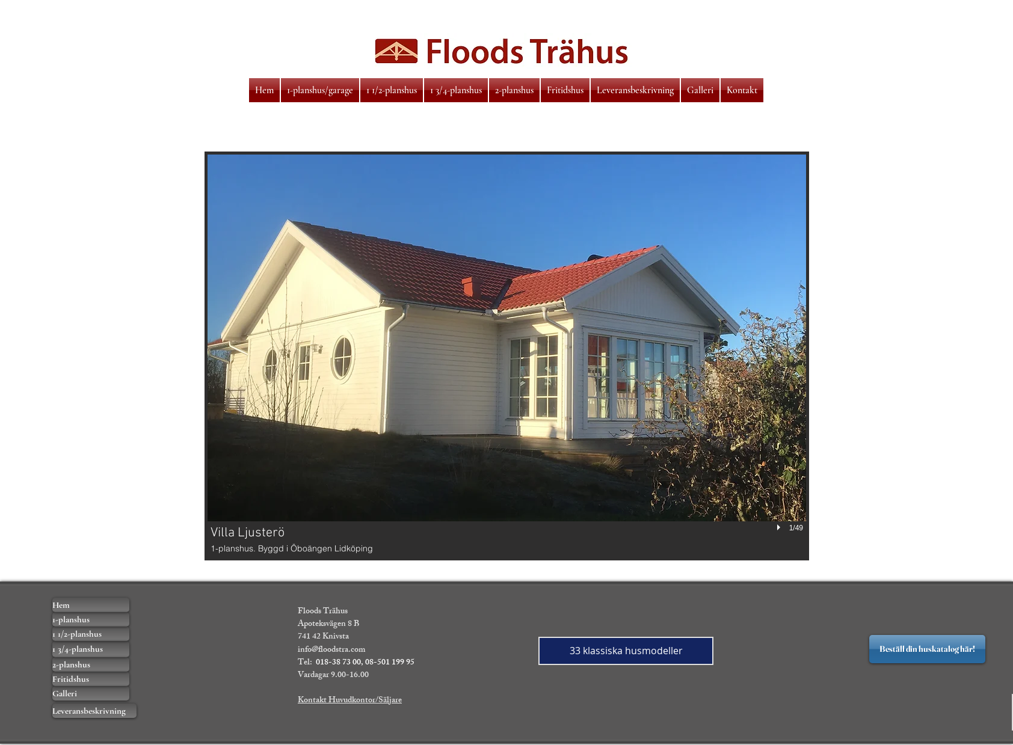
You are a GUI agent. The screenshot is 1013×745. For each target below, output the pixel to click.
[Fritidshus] (90, 679)
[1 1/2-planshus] (90, 634)
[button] (507, 356)
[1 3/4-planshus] (90, 649)
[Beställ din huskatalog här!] (927, 649)
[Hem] (90, 605)
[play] (780, 527)
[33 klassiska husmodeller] (625, 651)
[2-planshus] (90, 664)
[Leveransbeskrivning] (94, 711)
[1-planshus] (90, 619)
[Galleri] (90, 693)
